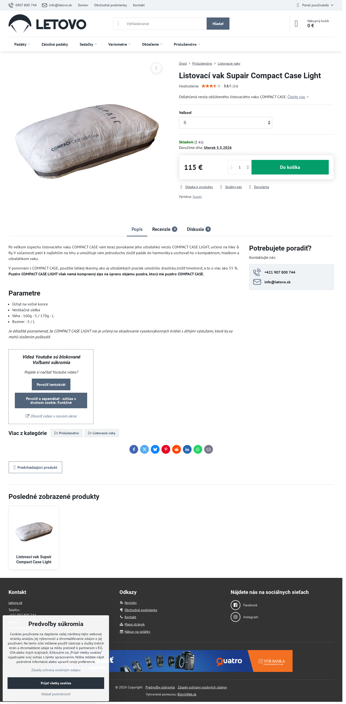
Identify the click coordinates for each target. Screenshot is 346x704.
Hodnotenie (189, 86)
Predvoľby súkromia (160, 687)
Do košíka (290, 167)
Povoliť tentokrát (51, 384)
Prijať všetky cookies (56, 683)
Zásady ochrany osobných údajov (202, 687)
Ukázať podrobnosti (56, 694)
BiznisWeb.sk (186, 694)
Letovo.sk (15, 602)
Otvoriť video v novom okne (50, 416)
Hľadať (218, 23)
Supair (197, 196)
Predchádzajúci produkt (36, 467)
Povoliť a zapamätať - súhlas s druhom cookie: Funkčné (51, 400)
